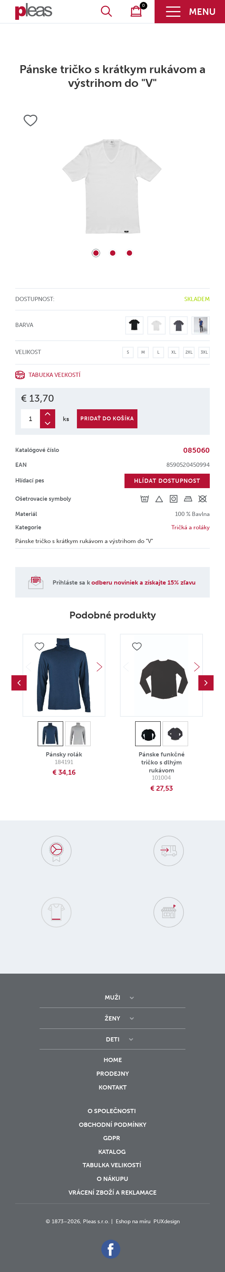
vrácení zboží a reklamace (112, 1192)
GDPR (112, 1138)
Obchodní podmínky (113, 1124)
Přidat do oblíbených (39, 647)
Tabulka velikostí (113, 1165)
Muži (112, 997)
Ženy (112, 1018)
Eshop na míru (133, 1221)
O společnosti (112, 1111)
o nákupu (112, 1178)
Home (113, 1060)
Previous (19, 682)
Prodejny (112, 1073)
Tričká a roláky (190, 527)
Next (99, 666)
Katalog (112, 1151)
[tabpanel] (112, 185)
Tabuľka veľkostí (54, 375)
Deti (113, 1039)
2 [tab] (112, 253)
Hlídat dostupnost (167, 480)
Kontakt (113, 1092)
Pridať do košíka (107, 418)
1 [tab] (96, 253)
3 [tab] (129, 253)
